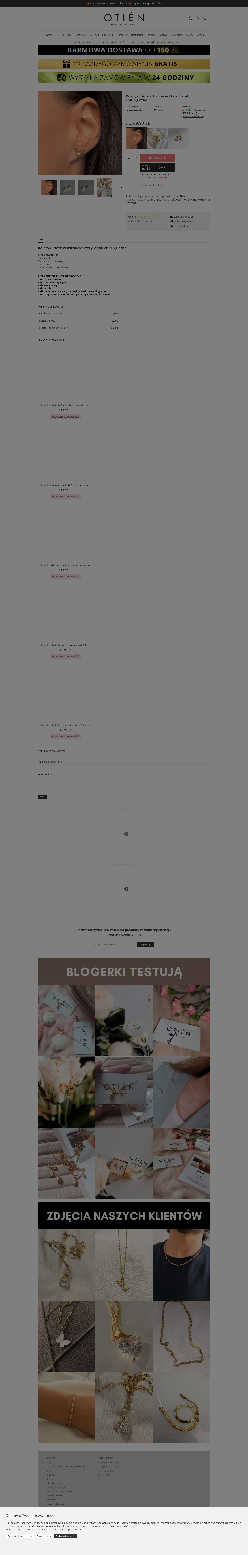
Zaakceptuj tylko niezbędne (19, 1536)
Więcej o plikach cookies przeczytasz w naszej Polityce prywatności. (44, 1529)
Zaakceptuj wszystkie (65, 1536)
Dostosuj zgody (44, 1536)
